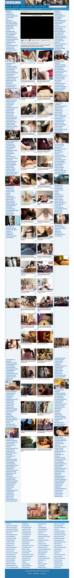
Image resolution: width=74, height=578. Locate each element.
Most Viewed (29, 6)
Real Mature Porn (10, 234)
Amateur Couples (10, 199)
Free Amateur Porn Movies (12, 150)
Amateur (34, 46)
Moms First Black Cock (60, 22)
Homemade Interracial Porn (12, 39)
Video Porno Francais (10, 147)
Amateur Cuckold (31, 45)
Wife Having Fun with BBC (11, 126)
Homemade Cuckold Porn (11, 37)
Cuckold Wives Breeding (11, 66)
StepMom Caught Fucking (11, 25)
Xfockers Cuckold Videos (11, 229)
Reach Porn (8, 43)
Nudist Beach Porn (10, 186)
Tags (22, 45)
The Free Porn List (10, 144)
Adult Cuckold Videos (10, 205)
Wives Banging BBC (10, 31)
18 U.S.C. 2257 (43, 573)
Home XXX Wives (10, 211)
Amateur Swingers (10, 142)
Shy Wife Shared (9, 151)
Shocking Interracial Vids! (11, 67)
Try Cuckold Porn (24, 396)
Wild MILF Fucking (10, 213)
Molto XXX (8, 194)
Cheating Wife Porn (10, 165)
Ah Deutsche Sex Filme (11, 228)
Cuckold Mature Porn (10, 63)
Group (31, 46)
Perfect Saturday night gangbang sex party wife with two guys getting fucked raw (44, 327)
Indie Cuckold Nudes (10, 175)
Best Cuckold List (10, 226)
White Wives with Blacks (11, 22)
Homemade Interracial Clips (12, 72)
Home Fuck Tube (9, 113)
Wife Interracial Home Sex (11, 204)
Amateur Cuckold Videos (11, 118)
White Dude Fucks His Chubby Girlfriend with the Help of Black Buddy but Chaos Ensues (28, 450)
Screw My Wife (9, 207)
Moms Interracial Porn (11, 197)
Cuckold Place (9, 12)
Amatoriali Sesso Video (11, 80)
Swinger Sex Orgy (10, 115)
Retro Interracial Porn (10, 71)
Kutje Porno (8, 64)
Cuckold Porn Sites (10, 40)
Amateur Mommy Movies (11, 121)
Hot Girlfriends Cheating (11, 50)
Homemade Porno (10, 196)
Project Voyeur (9, 83)
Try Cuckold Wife (9, 17)
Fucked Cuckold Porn (10, 156)
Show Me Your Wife (10, 170)
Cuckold (37, 46)
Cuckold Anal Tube (10, 102)
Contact (30, 573)
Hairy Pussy (8, 155)
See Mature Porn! (10, 188)
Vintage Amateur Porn (11, 101)
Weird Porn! (8, 11)
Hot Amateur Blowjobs (11, 162)
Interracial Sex (42, 45)
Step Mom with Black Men (60, 26)
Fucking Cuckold (9, 104)
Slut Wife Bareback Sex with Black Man (44, 396)
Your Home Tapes (10, 237)
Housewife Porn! (9, 148)
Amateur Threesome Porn (11, 161)
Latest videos (16, 6)
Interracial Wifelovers (10, 74)
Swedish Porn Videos (10, 124)
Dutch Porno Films (10, 167)
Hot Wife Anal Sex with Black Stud (43, 378)
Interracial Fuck (9, 214)
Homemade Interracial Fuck (12, 77)
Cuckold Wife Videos (10, 86)
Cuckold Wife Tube (10, 36)
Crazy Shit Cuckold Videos (12, 23)
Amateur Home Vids (10, 202)
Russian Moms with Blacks (12, 88)
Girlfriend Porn (9, 20)
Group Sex (37, 45)
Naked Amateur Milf (10, 153)
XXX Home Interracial (10, 145)
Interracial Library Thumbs (12, 158)
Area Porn (8, 29)
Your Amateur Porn (10, 120)
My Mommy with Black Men (12, 15)
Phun (7, 18)
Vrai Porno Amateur (10, 190)
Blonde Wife (47, 45)
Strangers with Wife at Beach (12, 141)
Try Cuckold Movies (10, 69)
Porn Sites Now (9, 159)
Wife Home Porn (9, 81)
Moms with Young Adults (11, 32)
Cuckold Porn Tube (10, 109)
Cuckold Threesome (10, 127)
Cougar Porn (9, 231)
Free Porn (8, 193)
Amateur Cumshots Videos (12, 172)
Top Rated (23, 6)
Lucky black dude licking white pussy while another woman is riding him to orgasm (44, 309)
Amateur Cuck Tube (10, 46)
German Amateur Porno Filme (26, 343)
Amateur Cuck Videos (10, 169)
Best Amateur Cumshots (11, 235)
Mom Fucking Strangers (11, 164)
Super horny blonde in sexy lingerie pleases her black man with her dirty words (27, 327)
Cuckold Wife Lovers (10, 123)
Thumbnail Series (10, 75)
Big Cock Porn (9, 51)
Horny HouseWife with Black (12, 210)
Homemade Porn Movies (11, 85)
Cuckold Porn (8, 6)
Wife (28, 46)
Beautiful (22, 46)
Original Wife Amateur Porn (12, 107)
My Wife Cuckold (9, 26)
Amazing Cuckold (10, 14)
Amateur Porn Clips (10, 191)
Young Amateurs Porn (11, 42)
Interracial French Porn (11, 78)
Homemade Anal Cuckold (11, 173)
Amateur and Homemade (11, 99)
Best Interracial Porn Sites (11, 116)
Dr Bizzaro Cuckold (10, 112)
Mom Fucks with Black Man (42, 343)
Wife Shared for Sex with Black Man (27, 378)
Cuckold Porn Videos (29, 570)
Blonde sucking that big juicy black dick (28, 150)
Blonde (26, 46)
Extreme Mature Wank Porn (12, 45)
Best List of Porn (9, 129)
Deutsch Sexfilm (9, 110)
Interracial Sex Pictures (37, 570)
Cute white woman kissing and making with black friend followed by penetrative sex (28, 309)
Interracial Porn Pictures (40, 6)
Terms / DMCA (36, 573)
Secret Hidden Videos (10, 34)
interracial (41, 46)
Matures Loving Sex (10, 200)
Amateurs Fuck (9, 232)
